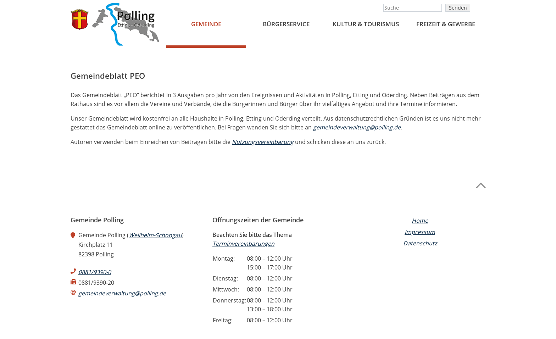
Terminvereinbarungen (243, 244)
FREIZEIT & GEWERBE (445, 24)
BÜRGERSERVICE (286, 24)
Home (420, 220)
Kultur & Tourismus (366, 24)
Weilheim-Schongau (155, 235)
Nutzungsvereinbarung (263, 142)
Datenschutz (420, 243)
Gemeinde (206, 24)
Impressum (420, 232)
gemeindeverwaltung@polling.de (357, 127)
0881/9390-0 (94, 272)
